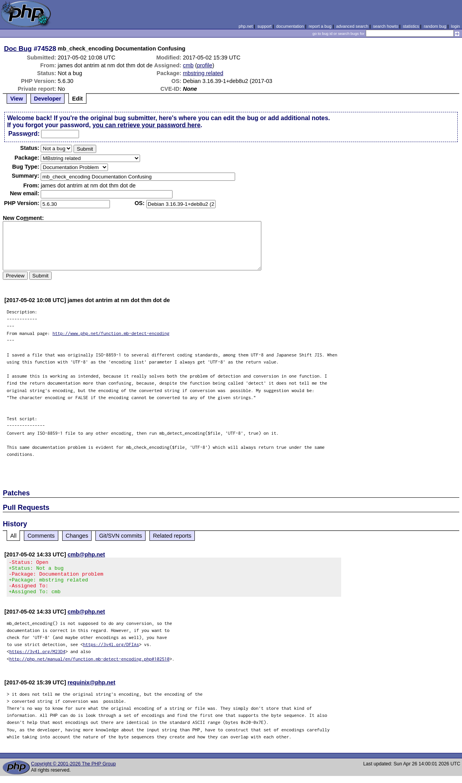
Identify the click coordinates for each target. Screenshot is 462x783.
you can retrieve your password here (146, 125)
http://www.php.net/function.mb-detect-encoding (110, 333)
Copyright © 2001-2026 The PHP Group (73, 771)
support (264, 26)
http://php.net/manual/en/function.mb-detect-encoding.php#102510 (89, 665)
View (16, 98)
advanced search (352, 26)
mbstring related (203, 73)
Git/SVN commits (120, 536)
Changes (77, 536)
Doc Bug (18, 48)
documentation (290, 26)
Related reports (172, 536)
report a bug (320, 26)
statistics (411, 26)
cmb (188, 65)
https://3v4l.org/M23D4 (37, 658)
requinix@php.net (91, 689)
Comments (41, 536)
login (455, 26)
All (13, 536)
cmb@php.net (86, 554)
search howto (385, 26)
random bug (435, 26)
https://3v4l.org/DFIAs (111, 651)
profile (204, 65)
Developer (47, 98)
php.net (246, 26)
